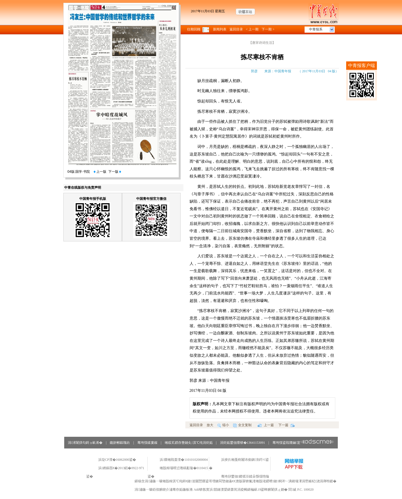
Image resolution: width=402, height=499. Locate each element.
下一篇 (286, 425)
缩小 (223, 425)
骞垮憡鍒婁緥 (147, 443)
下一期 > (268, 29)
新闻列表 (219, 29)
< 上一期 (252, 29)
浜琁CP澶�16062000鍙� (117, 460)
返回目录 (236, 29)
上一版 (100, 172)
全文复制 (242, 425)
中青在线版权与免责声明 (82, 187)
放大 (210, 425)
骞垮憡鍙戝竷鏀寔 (303, 443)
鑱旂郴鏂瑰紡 (120, 443)
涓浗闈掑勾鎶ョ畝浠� (85, 443)
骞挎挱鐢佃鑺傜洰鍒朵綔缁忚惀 (245, 476)
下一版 (114, 172)
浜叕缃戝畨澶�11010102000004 (184, 460)
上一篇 (265, 425)
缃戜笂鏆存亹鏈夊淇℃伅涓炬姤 (188, 443)
